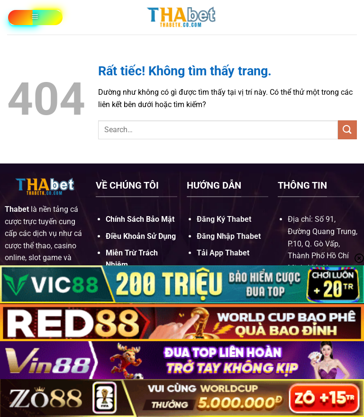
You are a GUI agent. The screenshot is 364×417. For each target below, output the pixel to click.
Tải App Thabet (223, 252)
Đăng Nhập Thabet (229, 236)
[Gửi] (347, 129)
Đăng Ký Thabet (224, 219)
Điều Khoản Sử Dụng (141, 236)
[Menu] (35, 17)
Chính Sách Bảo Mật (140, 219)
